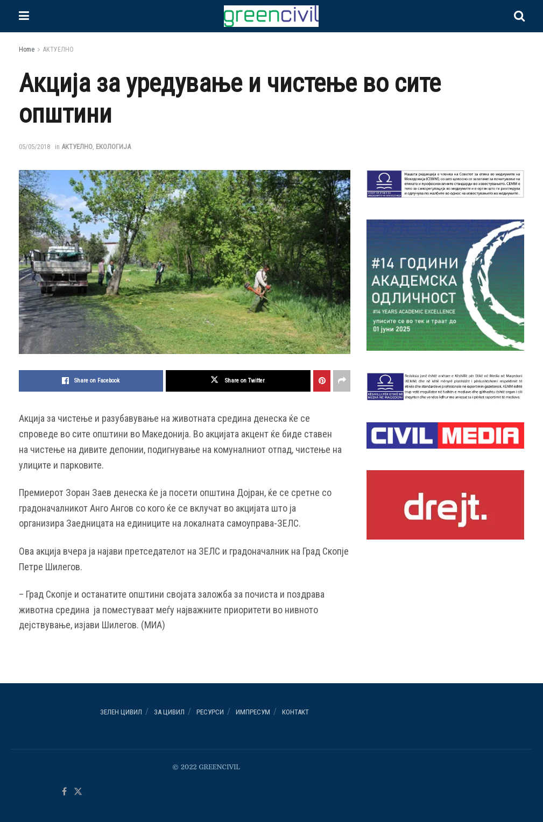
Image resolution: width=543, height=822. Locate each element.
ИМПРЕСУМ (253, 712)
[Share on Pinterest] (321, 381)
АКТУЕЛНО (58, 49)
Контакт (295, 712)
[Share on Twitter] (238, 381)
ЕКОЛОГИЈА (113, 147)
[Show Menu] (24, 16)
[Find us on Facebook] (64, 792)
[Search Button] (519, 16)
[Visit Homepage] (271, 16)
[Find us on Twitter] (78, 792)
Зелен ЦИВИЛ (121, 712)
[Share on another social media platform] (341, 381)
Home (26, 49)
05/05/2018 (34, 147)
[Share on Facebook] (91, 381)
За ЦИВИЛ (169, 712)
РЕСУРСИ (210, 712)
